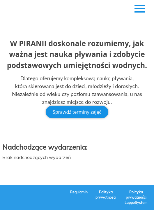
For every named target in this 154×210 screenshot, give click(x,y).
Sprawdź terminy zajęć (77, 112)
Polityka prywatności (105, 195)
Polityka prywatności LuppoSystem (136, 197)
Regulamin (79, 192)
